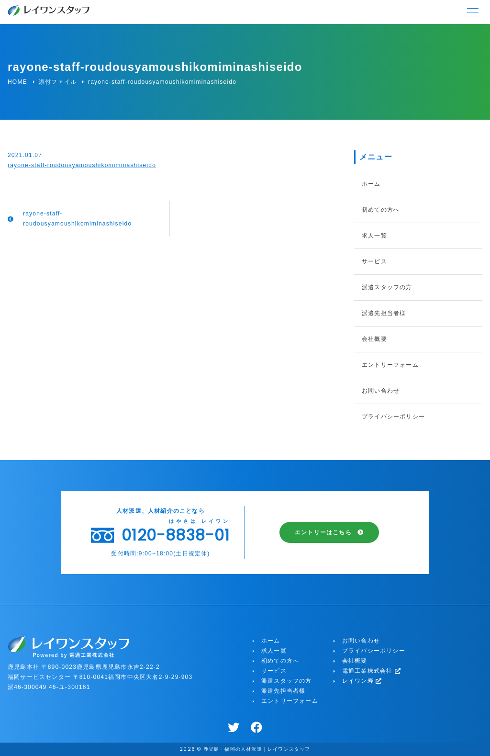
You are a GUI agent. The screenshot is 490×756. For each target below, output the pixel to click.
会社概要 (374, 339)
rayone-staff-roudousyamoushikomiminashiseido (82, 165)
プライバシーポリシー (393, 416)
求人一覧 (374, 235)
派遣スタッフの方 (387, 287)
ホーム (371, 184)
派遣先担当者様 (384, 313)
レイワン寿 (362, 680)
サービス (374, 261)
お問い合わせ (381, 390)
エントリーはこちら (323, 532)
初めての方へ (381, 209)
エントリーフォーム (390, 364)
